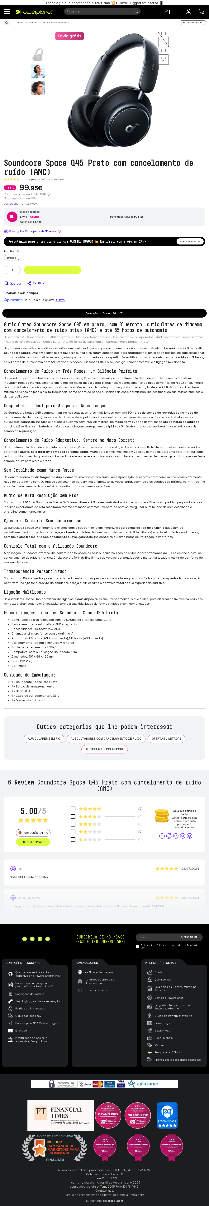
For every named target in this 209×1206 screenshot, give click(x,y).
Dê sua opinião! (55, 179)
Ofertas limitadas (166, 739)
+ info (60, 300)
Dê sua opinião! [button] (33, 842)
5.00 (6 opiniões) (33, 179)
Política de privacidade (169, 945)
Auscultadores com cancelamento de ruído (106, 739)
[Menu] (7, 11)
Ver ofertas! (190, 241)
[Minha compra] (202, 11)
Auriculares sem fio (44, 739)
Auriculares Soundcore (104, 749)
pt (167, 11)
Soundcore (11, 203)
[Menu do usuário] (188, 11)
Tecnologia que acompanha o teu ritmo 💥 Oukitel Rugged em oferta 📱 (104, 3)
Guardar (15, 284)
